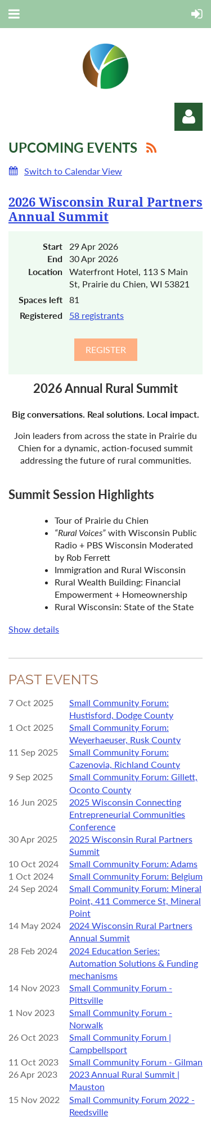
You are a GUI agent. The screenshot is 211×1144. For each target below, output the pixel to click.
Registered (41, 315)
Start (52, 246)
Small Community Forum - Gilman (136, 1061)
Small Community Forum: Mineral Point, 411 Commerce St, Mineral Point (135, 900)
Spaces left (40, 299)
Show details (33, 629)
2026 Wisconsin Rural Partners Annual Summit (105, 209)
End (54, 258)
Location (45, 271)
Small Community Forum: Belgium (136, 876)
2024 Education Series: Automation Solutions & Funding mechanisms (133, 963)
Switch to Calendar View (73, 171)
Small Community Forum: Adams (133, 863)
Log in (188, 117)
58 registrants (96, 315)
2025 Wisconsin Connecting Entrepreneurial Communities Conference (127, 814)
